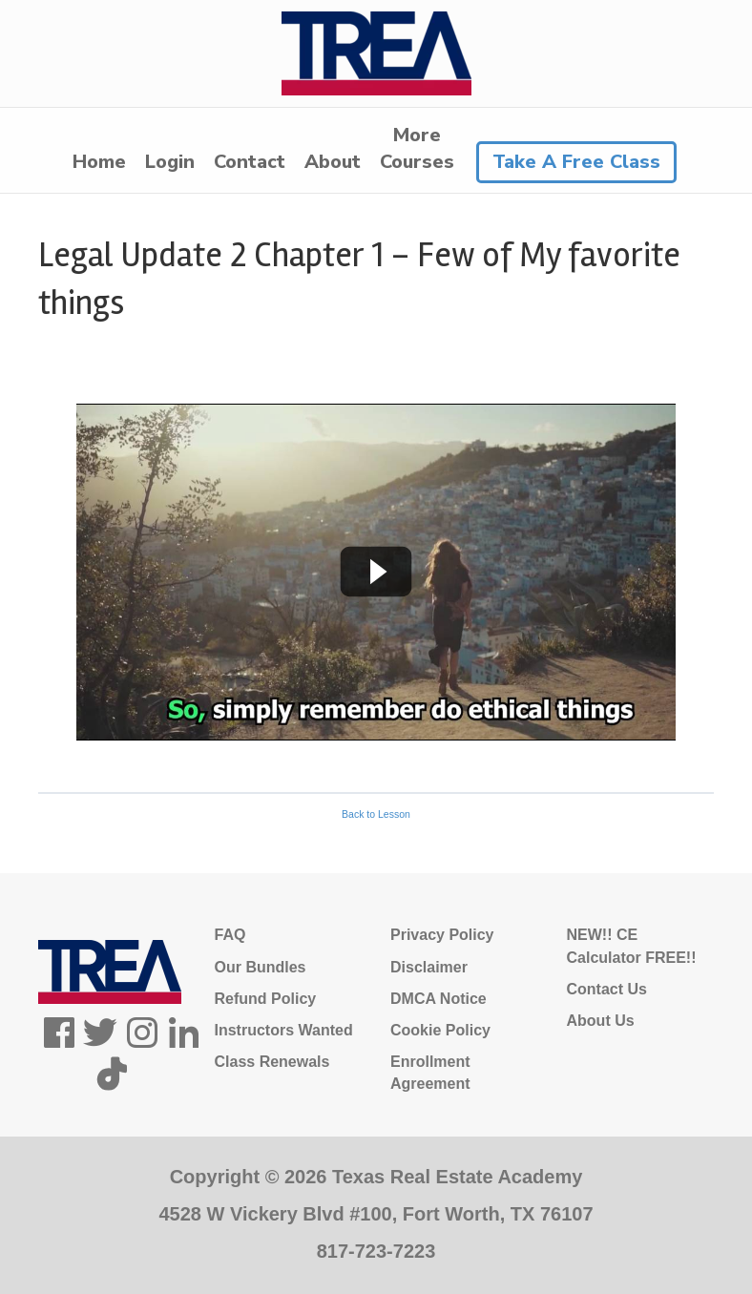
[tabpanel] (376, 572)
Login (170, 162)
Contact (249, 162)
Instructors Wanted (284, 1030)
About (332, 162)
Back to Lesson (376, 814)
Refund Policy (266, 999)
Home (99, 162)
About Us (601, 1020)
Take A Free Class (576, 162)
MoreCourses (417, 148)
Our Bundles (260, 967)
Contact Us (607, 989)
